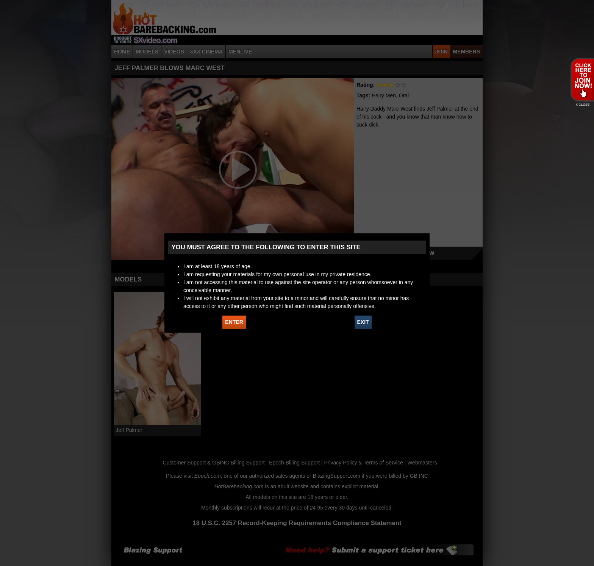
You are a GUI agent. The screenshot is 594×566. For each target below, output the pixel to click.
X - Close (582, 105)
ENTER (234, 322)
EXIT (363, 322)
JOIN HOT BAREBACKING (582, 79)
